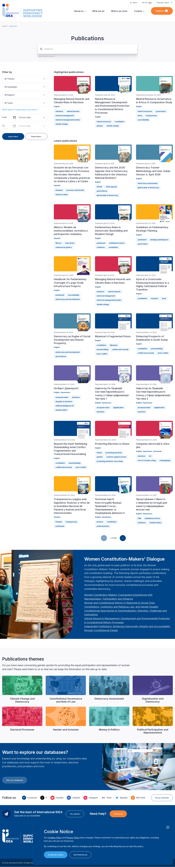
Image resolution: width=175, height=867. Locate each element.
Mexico (59, 243)
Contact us (118, 814)
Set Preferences (80, 855)
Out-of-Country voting (147, 460)
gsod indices (102, 191)
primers (100, 522)
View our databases (14, 780)
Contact (138, 11)
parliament (101, 243)
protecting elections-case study (110, 461)
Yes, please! (75, 814)
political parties (103, 526)
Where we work (119, 11)
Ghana (99, 453)
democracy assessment (147, 183)
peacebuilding (102, 349)
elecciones (69, 243)
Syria (164, 298)
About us (78, 11)
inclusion (59, 190)
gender (100, 126)
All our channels (162, 798)
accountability (143, 120)
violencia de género (64, 247)
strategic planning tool (159, 240)
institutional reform (116, 243)
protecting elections (114, 453)
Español (57, 185)
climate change (62, 124)
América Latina (62, 194)
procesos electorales (75, 190)
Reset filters (36, 136)
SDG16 (99, 187)
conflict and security (120, 349)
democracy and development (68, 299)
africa (140, 116)
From (4, 117)
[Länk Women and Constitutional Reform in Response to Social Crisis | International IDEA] (119, 602)
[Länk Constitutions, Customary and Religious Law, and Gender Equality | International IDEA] (121, 606)
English (57, 106)
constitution (119, 122)
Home (4, 26)
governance (161, 111)
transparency (151, 116)
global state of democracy (107, 195)
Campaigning (165, 460)
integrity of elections (64, 401)
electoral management (65, 116)
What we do (98, 11)
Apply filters (13, 136)
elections (59, 111)
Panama (59, 522)
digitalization (118, 407)
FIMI (139, 518)
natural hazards (73, 111)
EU (150, 456)
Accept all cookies (55, 855)
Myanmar (113, 345)
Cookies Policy (55, 837)
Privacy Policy (73, 837)
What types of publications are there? (19, 109)
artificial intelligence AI (65, 406)
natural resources (104, 122)
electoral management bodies (68, 120)
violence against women (116, 457)
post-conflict (102, 354)
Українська (65, 392)
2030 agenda (111, 187)
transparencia (71, 522)
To (3, 126)
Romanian (157, 451)
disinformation (61, 410)
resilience (101, 247)
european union (62, 397)
